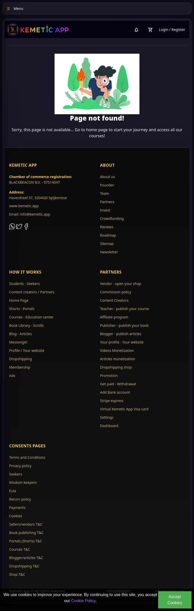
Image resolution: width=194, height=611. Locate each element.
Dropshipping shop (116, 367)
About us (107, 176)
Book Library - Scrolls (26, 325)
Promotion (109, 375)
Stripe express (112, 400)
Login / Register (172, 29)
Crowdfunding (112, 218)
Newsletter (109, 252)
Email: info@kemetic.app (29, 214)
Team (104, 193)
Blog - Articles (20, 333)
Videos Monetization (117, 350)
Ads (12, 375)
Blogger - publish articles (120, 333)
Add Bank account (115, 392)
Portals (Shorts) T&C (25, 541)
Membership (19, 367)
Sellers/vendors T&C (25, 524)
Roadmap (108, 235)
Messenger (18, 342)
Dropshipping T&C (24, 566)
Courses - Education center (31, 317)
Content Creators (114, 300)
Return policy (20, 499)
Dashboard (109, 425)
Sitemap (107, 243)
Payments (17, 507)
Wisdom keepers (23, 482)
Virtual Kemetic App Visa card (124, 409)
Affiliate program (114, 317)
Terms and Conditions (27, 457)
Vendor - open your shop (120, 283)
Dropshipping (20, 358)
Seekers (15, 474)
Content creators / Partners (31, 292)
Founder (107, 185)
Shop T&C (17, 574)
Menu (15, 8)
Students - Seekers (24, 283)
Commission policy (115, 292)
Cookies (15, 515)
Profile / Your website (26, 350)
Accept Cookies (174, 600)
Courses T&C (19, 549)
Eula (12, 490)
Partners (107, 201)
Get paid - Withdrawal (118, 383)
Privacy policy (20, 465)
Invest (105, 210)
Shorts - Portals (21, 308)
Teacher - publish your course (124, 308)
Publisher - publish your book (124, 325)
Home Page (18, 300)
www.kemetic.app (24, 205)
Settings (106, 417)
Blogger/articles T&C (26, 557)
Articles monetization (117, 358)
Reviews (106, 226)
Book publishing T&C (26, 532)
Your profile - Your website (122, 342)
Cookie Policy (83, 601)
